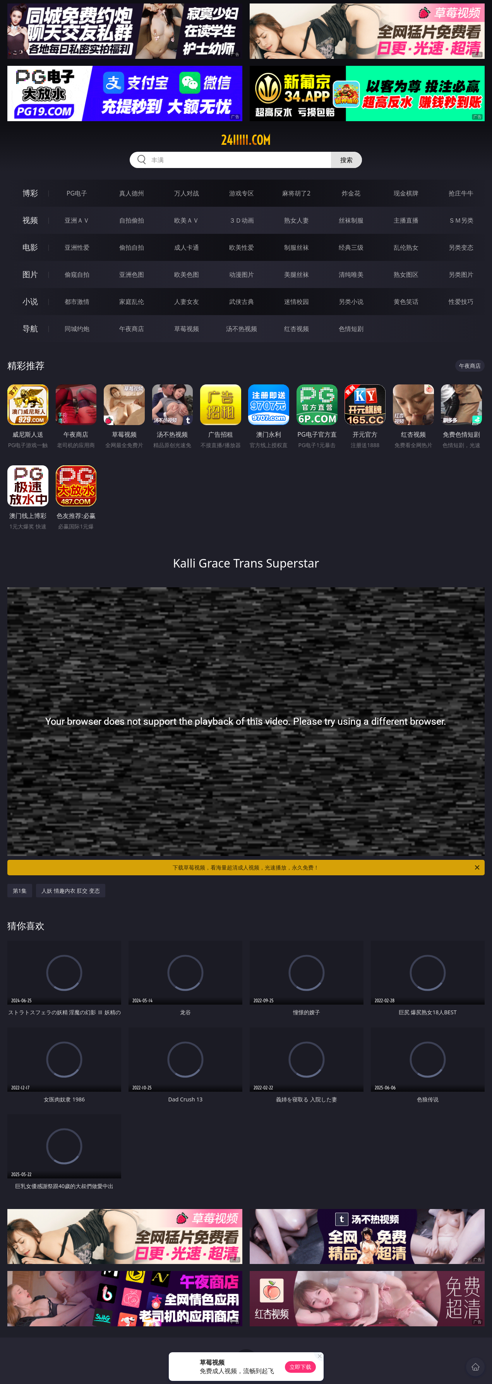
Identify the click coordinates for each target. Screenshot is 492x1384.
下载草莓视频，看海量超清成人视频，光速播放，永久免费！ (326, 867)
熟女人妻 (296, 220)
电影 (30, 247)
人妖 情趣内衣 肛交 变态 (70, 890)
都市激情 (77, 301)
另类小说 (351, 301)
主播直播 (406, 220)
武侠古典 (241, 301)
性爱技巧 (461, 301)
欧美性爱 (241, 247)
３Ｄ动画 (241, 220)
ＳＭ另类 (461, 220)
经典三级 (351, 247)
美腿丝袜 (296, 274)
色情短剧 (351, 328)
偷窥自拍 (77, 274)
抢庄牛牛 (461, 193)
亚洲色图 (131, 274)
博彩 (30, 193)
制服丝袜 (296, 247)
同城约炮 (77, 328)
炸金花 (351, 193)
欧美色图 (186, 274)
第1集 (20, 890)
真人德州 (131, 193)
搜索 (346, 160)
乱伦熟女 (406, 247)
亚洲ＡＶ (77, 220)
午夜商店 (131, 328)
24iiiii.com (246, 140)
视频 (30, 220)
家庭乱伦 (131, 301)
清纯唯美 (351, 274)
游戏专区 (241, 193)
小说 (30, 301)
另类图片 (461, 274)
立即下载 (300, 1366)
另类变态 (461, 247)
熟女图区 (406, 274)
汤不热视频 (241, 328)
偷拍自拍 (131, 247)
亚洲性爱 (77, 247)
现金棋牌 (406, 193)
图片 (30, 274)
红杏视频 (296, 328)
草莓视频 (186, 328)
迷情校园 (296, 301)
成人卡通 (186, 247)
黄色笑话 (406, 301)
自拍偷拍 (131, 220)
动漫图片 (241, 274)
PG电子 (77, 193)
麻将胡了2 (296, 193)
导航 (30, 328)
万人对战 (186, 193)
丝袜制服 (351, 220)
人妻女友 (186, 301)
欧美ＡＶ (186, 220)
